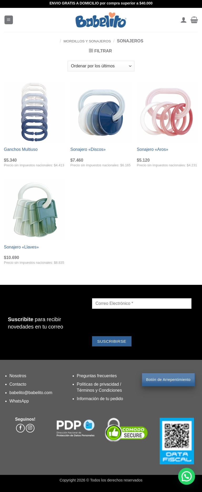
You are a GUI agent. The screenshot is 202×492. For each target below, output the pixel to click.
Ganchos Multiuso (21, 149)
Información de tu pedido (100, 398)
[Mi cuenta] (183, 20)
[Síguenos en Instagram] (30, 428)
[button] (8, 20)
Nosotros (17, 376)
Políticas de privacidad (98, 384)
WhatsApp (19, 401)
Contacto (17, 384)
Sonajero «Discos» (87, 149)
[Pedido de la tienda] (101, 66)
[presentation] (132, 323)
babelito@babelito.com (30, 392)
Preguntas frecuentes (97, 376)
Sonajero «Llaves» (21, 247)
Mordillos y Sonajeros (87, 41)
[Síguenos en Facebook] (20, 428)
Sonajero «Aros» (152, 149)
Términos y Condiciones (99, 390)
